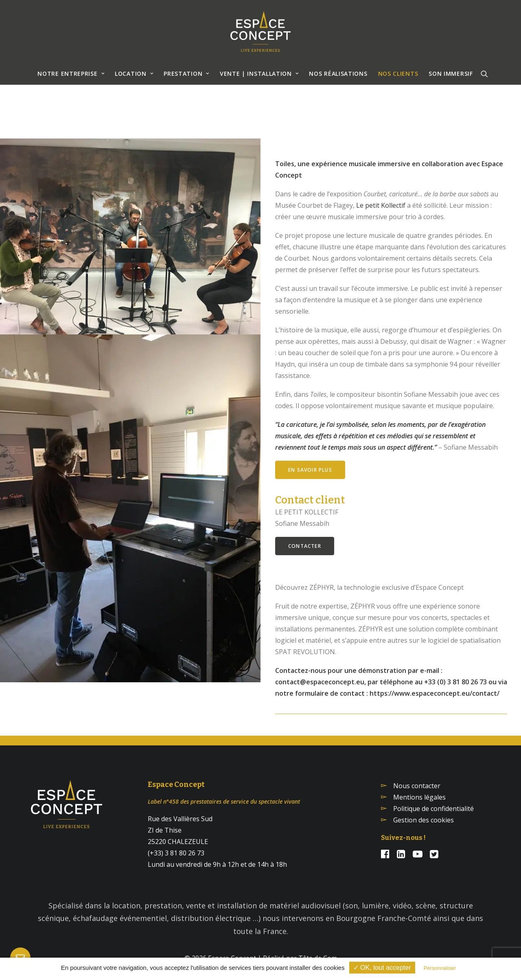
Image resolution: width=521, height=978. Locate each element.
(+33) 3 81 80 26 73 (176, 852)
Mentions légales (419, 797)
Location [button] (134, 73)
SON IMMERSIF (451, 73)
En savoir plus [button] (310, 469)
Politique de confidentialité (433, 808)
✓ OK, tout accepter (382, 967)
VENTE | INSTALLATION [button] (259, 73)
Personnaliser (440, 968)
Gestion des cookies (423, 819)
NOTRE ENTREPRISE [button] (70, 73)
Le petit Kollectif (380, 205)
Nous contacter (416, 785)
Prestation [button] (186, 73)
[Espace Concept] (260, 31)
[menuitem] (71, 74)
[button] (484, 74)
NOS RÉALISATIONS (338, 73)
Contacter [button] (304, 546)
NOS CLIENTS (398, 73)
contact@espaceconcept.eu (319, 681)
